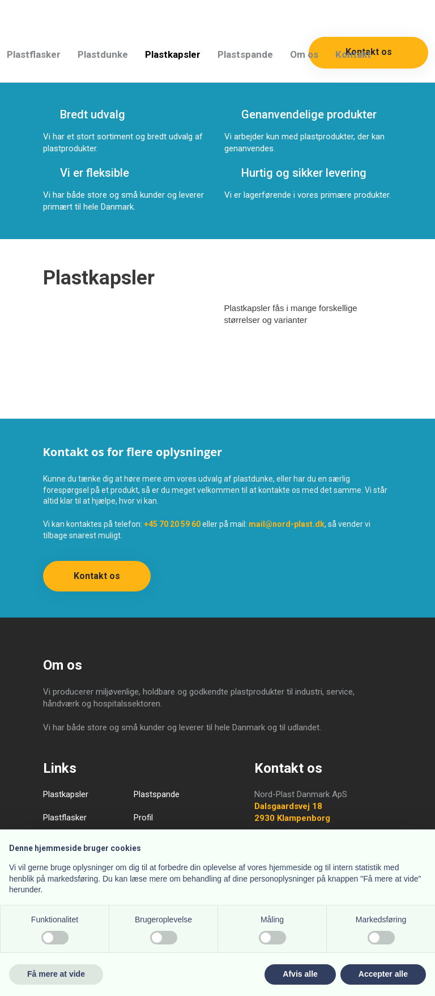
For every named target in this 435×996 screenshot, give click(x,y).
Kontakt (353, 54)
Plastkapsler (173, 54)
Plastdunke (103, 54)
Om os (304, 54)
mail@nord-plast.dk (287, 524)
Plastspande (245, 54)
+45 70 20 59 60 (172, 524)
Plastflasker (34, 54)
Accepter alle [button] (383, 973)
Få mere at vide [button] (56, 973)
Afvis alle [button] (300, 973)
